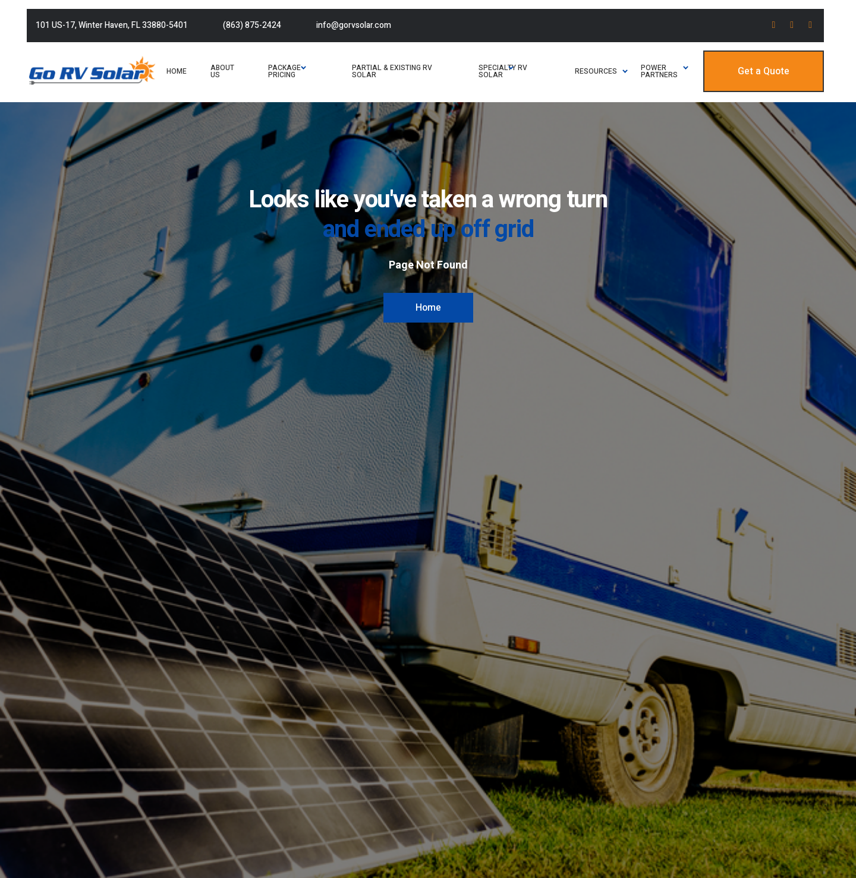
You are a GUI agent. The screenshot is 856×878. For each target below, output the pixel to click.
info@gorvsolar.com (353, 25)
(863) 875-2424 (252, 25)
